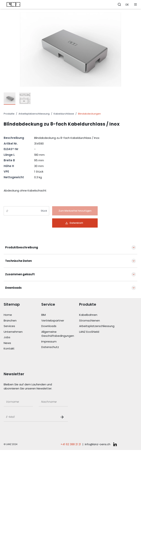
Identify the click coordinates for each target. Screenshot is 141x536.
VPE (6, 171)
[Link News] (22, 343)
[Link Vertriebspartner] (60, 321)
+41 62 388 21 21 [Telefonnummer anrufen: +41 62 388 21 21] (71, 444)
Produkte (9, 113)
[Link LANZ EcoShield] (98, 332)
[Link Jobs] (22, 337)
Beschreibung (14, 138)
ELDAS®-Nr (11, 149)
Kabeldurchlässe (64, 113)
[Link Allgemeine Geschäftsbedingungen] (60, 334)
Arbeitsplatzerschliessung (34, 113)
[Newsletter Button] (63, 417)
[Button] (75, 210)
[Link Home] (22, 315)
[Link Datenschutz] (60, 347)
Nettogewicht (14, 177)
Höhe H (9, 166)
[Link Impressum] (60, 342)
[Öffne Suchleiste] (119, 4)
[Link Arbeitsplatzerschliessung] (98, 326)
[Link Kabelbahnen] (98, 315)
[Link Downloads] (60, 326)
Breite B (9, 160)
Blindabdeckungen (89, 113)
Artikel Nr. (11, 143)
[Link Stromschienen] (98, 321)
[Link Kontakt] (22, 349)
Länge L (9, 155)
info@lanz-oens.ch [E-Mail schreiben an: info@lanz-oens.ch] (97, 444)
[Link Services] (22, 326)
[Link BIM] (60, 315)
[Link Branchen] (22, 321)
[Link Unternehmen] (22, 332)
